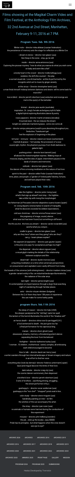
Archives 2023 (62, 451)
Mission (66, 458)
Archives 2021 (29, 451)
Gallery (55, 458)
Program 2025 (38, 464)
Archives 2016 (13, 444)
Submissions (54, 464)
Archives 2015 (60, 438)
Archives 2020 (13, 451)
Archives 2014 (43, 438)
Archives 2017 (29, 444)
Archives (29, 438)
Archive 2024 (14, 438)
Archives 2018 (46, 444)
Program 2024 (21, 464)
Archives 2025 (11, 458)
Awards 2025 (27, 458)
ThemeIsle (46, 471)
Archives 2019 (62, 444)
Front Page (42, 458)
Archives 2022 (46, 451)
